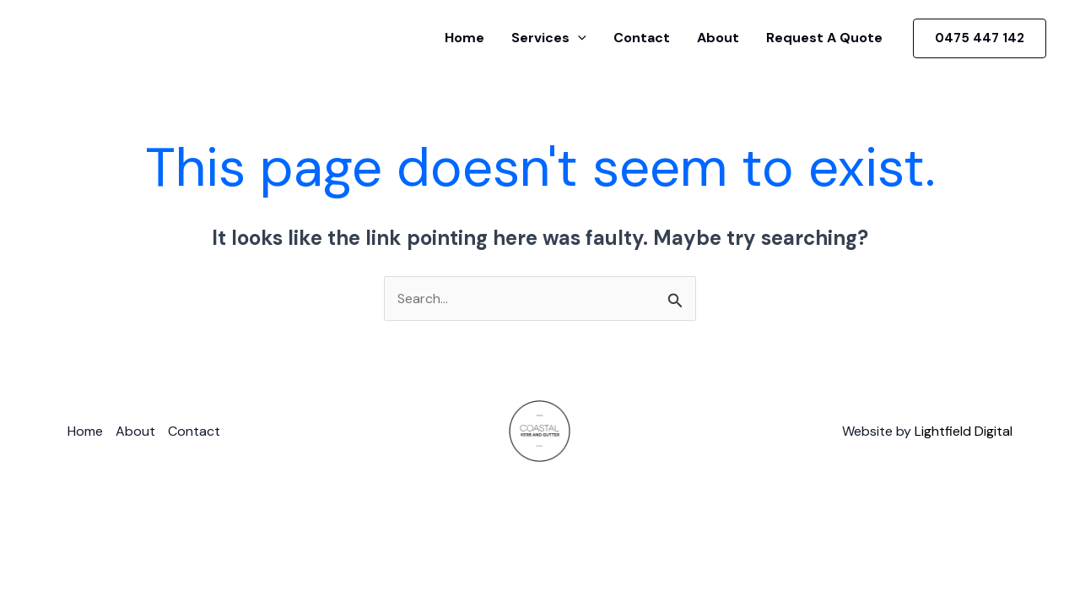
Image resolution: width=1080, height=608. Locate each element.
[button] (979, 38)
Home (464, 37)
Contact (641, 37)
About (718, 37)
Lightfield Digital (963, 431)
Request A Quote (824, 37)
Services (548, 38)
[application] (578, 38)
